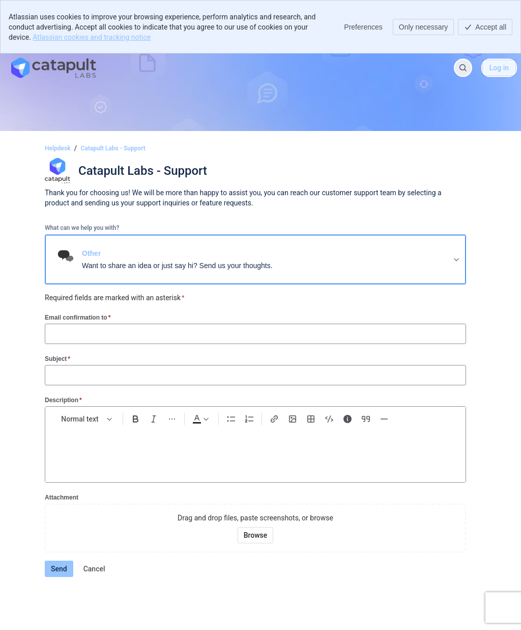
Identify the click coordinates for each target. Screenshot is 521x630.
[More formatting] (172, 419)
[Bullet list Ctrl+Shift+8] (231, 419)
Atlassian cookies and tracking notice (92, 37)
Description (63, 400)
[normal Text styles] (87, 419)
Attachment (61, 497)
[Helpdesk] (53, 68)
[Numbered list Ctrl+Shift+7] (249, 419)
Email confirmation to (77, 317)
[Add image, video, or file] (292, 419)
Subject (57, 358)
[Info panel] (347, 419)
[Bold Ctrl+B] (135, 419)
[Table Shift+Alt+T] (311, 419)
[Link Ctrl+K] (274, 419)
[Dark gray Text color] (200, 419)
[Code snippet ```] (329, 419)
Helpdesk (57, 148)
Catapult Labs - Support (112, 148)
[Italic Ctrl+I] (154, 419)
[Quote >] (366, 419)
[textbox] (255, 449)
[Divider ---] (384, 419)
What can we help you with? (82, 227)
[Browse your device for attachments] (256, 535)
